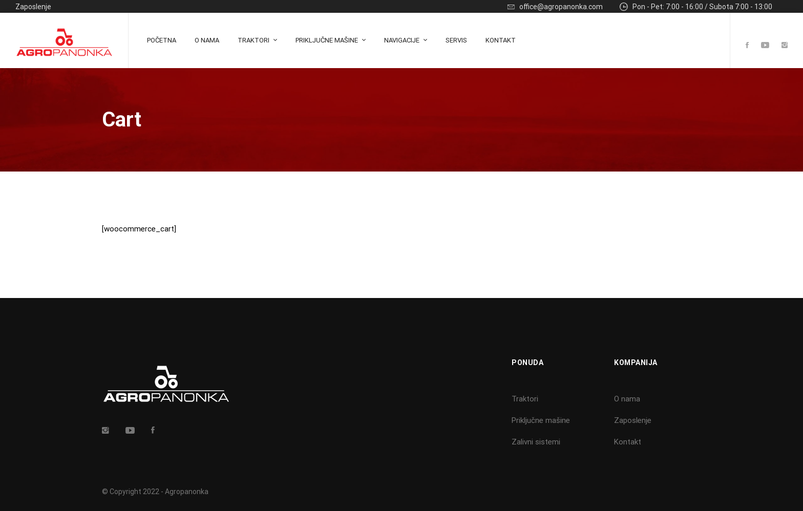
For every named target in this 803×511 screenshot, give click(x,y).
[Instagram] (784, 46)
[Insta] (105, 430)
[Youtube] (765, 46)
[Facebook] (747, 46)
